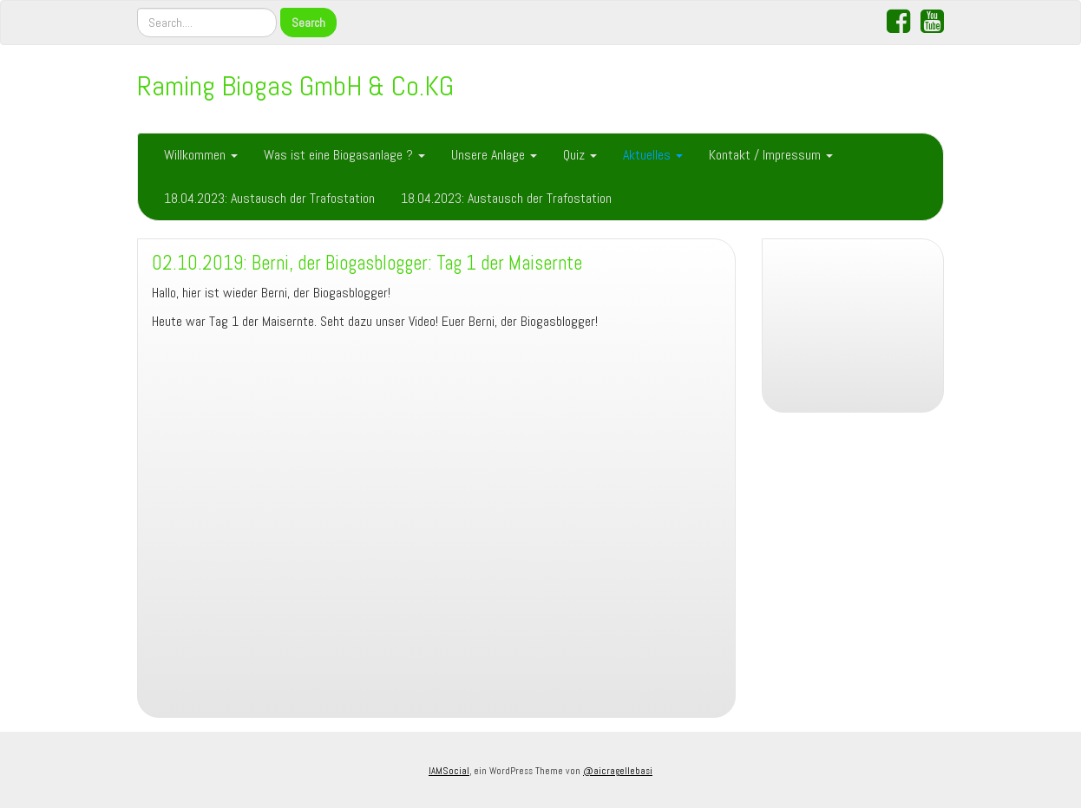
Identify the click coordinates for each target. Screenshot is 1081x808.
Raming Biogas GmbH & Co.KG (295, 85)
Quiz (580, 155)
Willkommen (201, 155)
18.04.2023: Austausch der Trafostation (269, 198)
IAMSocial (449, 771)
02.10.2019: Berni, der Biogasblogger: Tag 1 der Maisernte (367, 263)
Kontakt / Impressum (771, 155)
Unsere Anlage (494, 155)
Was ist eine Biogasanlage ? (344, 155)
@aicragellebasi (617, 771)
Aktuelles (653, 155)
